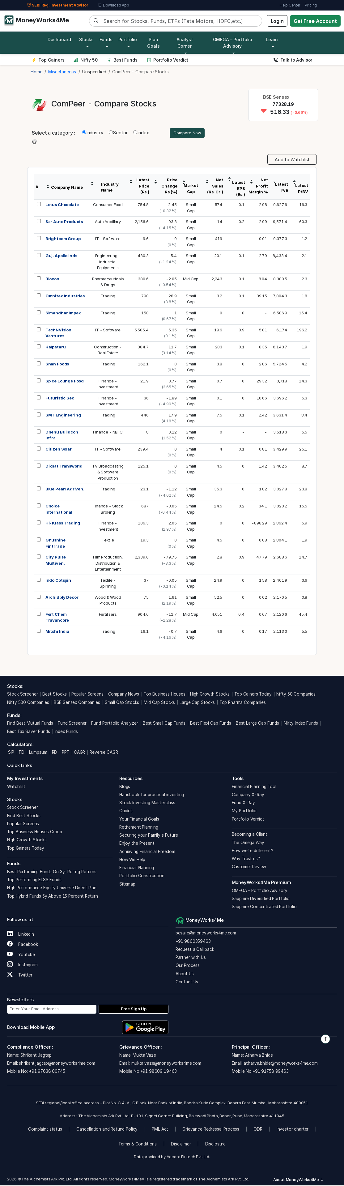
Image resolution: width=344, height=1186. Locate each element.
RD (54, 753)
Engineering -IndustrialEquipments (108, 262)
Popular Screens (87, 694)
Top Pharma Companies (242, 703)
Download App (113, 5)
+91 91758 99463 (271, 1072)
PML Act (160, 1129)
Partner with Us (191, 958)
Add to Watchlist (292, 160)
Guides (126, 811)
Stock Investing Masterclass (147, 803)
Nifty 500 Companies (28, 703)
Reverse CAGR (104, 753)
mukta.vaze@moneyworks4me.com (166, 1063)
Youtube (21, 955)
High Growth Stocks (210, 694)
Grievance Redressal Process (210, 1129)
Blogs (124, 787)
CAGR (79, 753)
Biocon (52, 279)
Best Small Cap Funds (164, 724)
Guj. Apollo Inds (61, 256)
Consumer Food (108, 205)
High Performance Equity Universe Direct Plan (51, 888)
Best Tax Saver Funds (28, 732)
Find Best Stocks (24, 816)
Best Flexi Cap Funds (210, 724)
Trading (108, 296)
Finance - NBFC (108, 432)
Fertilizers (108, 614)
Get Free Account (315, 21)
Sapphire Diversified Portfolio (261, 899)
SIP (10, 753)
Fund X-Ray (243, 803)
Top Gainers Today (252, 694)
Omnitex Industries (65, 296)
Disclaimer (181, 1144)
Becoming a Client (249, 835)
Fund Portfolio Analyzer (114, 724)
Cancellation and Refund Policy (107, 1129)
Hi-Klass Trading (62, 523)
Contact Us (187, 982)
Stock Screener (22, 694)
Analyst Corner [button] (184, 43)
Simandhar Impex (63, 313)
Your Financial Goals (139, 819)
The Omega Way (248, 843)
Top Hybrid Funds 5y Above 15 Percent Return (52, 896)
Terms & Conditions (137, 1144)
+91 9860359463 (193, 941)
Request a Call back (195, 949)
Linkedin (20, 934)
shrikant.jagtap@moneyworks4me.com (57, 1063)
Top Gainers (48, 60)
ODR (257, 1129)
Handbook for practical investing (151, 795)
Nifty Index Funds (301, 724)
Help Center (290, 5)
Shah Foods (57, 364)
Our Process (188, 966)
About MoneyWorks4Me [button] (298, 1180)
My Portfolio (244, 811)
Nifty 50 (85, 60)
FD (21, 753)
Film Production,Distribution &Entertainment (108, 563)
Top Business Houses (164, 694)
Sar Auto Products (64, 222)
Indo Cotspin (58, 580)
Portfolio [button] (127, 39)
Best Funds (122, 60)
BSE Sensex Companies (77, 703)
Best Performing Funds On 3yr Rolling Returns (51, 872)
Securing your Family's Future (148, 836)
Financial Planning (136, 868)
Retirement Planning (138, 827)
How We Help (132, 860)
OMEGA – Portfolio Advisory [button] (232, 43)
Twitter (20, 975)
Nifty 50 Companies (296, 694)
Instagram (22, 965)
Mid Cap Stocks (159, 703)
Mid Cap (190, 279)
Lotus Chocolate (62, 205)
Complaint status (45, 1129)
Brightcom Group (63, 239)
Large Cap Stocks (197, 703)
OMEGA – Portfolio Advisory (259, 891)
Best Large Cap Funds (257, 724)
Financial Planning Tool (254, 787)
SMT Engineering (63, 415)
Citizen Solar (58, 449)
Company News (123, 694)
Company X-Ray (248, 795)
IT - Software (108, 239)
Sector (118, 133)
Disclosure (215, 1144)
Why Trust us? (246, 859)
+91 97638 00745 (46, 1072)
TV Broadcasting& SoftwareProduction (108, 472)
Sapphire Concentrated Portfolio (264, 907)
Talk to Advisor (293, 60)
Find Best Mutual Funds (30, 724)
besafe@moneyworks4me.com (206, 933)
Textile (108, 540)
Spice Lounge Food (64, 381)
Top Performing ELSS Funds (34, 880)
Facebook (22, 944)
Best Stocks (54, 694)
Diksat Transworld (64, 466)
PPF (65, 753)
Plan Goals (153, 43)
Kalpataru (55, 347)
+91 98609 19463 (158, 1072)
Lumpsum (38, 753)
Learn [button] (272, 39)
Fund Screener (72, 724)
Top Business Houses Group (34, 832)
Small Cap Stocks (122, 703)
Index (141, 133)
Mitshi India (57, 631)
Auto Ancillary (108, 222)
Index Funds (66, 732)
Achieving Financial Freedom (147, 852)
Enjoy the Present (136, 844)
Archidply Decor (62, 597)
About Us (185, 974)
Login (277, 21)
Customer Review (249, 867)
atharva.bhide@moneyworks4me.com (280, 1063)
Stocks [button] (86, 39)
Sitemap (127, 884)
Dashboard (59, 39)
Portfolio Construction (141, 876)
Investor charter (293, 1129)
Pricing (311, 5)
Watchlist (16, 787)
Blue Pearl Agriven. (64, 489)
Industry (92, 133)
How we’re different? (252, 851)
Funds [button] (106, 39)
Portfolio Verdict (168, 60)
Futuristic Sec (59, 398)
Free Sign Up (134, 1009)
